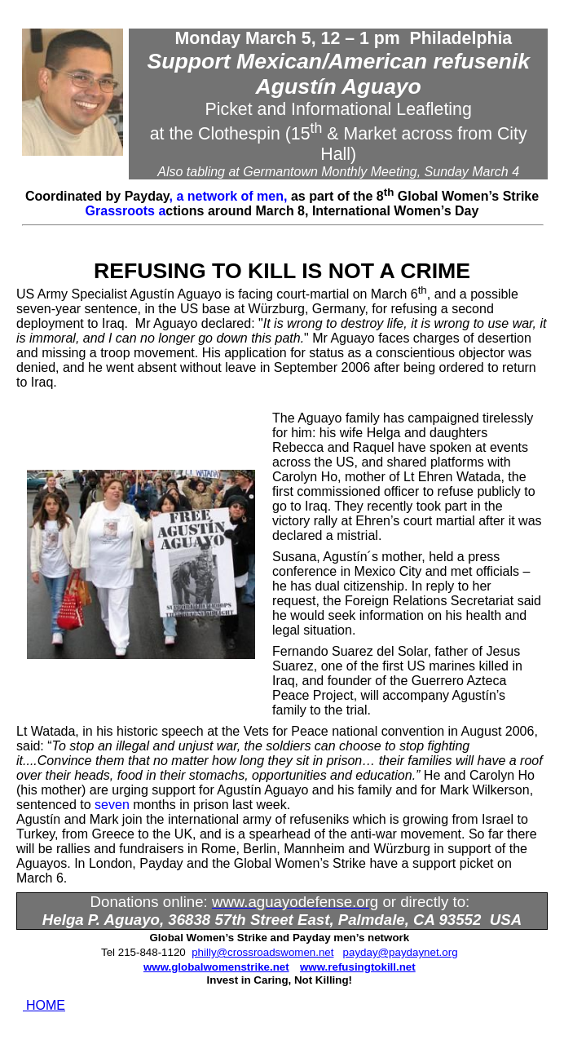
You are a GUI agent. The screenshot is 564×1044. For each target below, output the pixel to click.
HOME (45, 1005)
